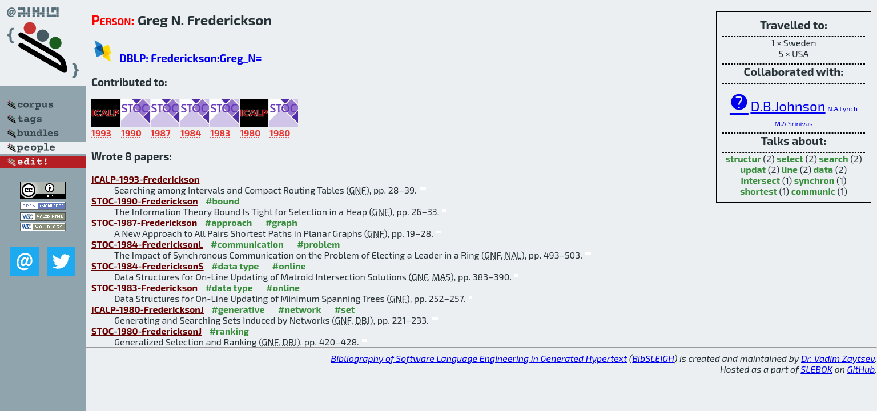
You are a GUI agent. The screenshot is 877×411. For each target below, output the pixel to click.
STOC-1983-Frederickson (144, 287)
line (790, 169)
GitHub (861, 369)
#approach (228, 222)
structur (743, 158)
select (790, 158)
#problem (318, 244)
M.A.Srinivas (794, 123)
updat (753, 169)
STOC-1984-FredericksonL (147, 244)
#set (345, 309)
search (833, 158)
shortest (758, 191)
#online (289, 265)
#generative (237, 309)
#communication (247, 244)
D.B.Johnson (787, 106)
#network (299, 309)
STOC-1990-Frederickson (144, 200)
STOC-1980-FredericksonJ (146, 330)
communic (813, 191)
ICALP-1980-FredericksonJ (147, 309)
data (823, 169)
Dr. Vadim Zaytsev (838, 358)
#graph (281, 222)
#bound (222, 200)
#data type (235, 265)
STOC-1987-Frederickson (144, 222)
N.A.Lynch (842, 108)
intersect (760, 180)
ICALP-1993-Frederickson (145, 179)
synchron (814, 180)
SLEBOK (816, 369)
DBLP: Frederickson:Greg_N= (190, 58)
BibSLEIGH (653, 358)
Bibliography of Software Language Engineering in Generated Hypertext (479, 358)
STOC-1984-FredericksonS (147, 265)
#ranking (229, 330)
